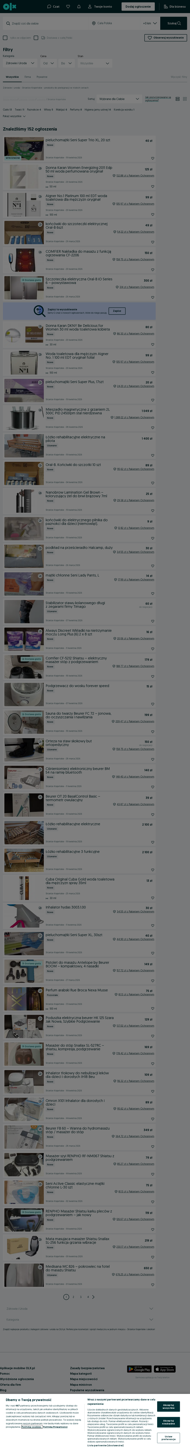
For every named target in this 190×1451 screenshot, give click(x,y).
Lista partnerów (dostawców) (105, 1445)
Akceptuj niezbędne (168, 1422)
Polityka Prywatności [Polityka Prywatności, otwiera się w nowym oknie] (55, 1426)
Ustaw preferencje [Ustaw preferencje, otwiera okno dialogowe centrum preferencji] (169, 1438)
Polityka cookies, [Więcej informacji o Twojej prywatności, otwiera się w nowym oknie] (32, 1426)
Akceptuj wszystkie (168, 1406)
